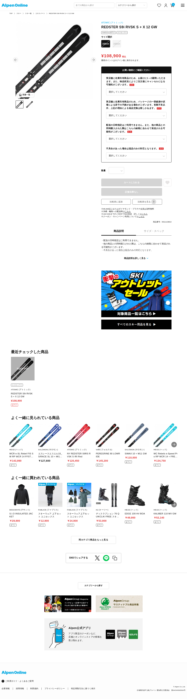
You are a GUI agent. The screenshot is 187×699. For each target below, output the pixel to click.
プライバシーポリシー (55, 688)
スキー (18, 13)
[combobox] (94, 5)
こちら (128, 211)
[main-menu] (182, 5)
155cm (105, 44)
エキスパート (40, 13)
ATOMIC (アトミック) (112, 22)
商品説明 (119, 231)
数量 (103, 170)
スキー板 (28, 13)
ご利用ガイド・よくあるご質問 (19, 681)
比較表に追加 (116, 201)
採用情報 (20, 688)
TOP (11, 13)
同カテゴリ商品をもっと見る (93, 540)
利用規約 (34, 688)
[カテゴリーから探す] (131, 5)
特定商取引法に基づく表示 (83, 688)
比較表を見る (147, 201)
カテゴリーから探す (93, 585)
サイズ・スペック (154, 231)
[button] (15, 60)
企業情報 (6, 688)
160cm (116, 44)
